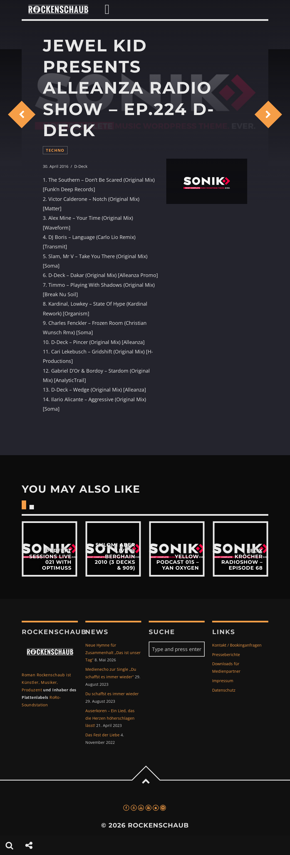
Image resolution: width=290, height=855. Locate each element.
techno (55, 150)
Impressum (222, 680)
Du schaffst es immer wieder (112, 693)
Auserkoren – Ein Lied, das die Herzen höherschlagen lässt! (110, 718)
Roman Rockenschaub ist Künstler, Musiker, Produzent (46, 682)
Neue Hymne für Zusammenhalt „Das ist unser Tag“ (113, 652)
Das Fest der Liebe (102, 734)
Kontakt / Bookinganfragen (237, 645)
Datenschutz (224, 690)
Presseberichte (226, 654)
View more (49, 549)
